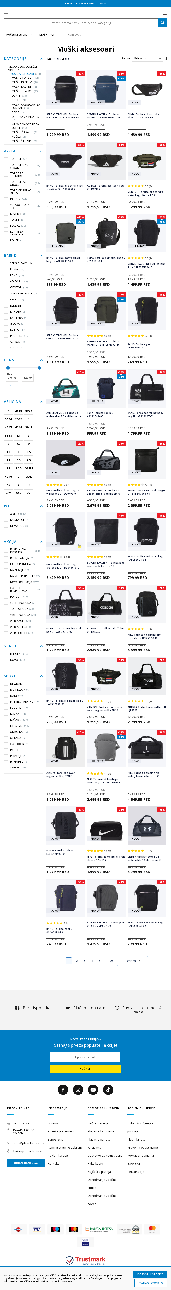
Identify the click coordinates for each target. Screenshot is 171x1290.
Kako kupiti (95, 1163)
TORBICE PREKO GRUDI (22, 192)
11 (8, 460)
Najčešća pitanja (99, 1172)
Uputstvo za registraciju (105, 1155)
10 (8, 452)
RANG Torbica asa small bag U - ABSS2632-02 (146, 924)
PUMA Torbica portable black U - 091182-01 (106, 259)
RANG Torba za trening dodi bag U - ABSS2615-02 (64, 630)
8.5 (29, 452)
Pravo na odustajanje (142, 1147)
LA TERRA (18, 317)
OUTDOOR (16, 744)
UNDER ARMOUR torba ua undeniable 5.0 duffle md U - (145, 858)
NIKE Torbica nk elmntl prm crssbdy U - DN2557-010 (145, 636)
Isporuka (133, 1163)
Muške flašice (25, 91)
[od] (12, 378)
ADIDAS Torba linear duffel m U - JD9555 (105, 630)
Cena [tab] (9, 360)
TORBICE (15, 159)
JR (28, 484)
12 (8, 468)
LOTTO (18, 329)
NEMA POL (16, 525)
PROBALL (19, 335)
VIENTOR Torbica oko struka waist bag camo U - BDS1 (105, 708)
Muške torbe (25, 77)
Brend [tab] (10, 256)
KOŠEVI (19, 136)
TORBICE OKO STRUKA (22, 166)
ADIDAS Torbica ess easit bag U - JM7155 (105, 187)
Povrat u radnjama (140, 1155)
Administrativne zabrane (65, 1147)
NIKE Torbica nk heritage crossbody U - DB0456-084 (103, 780)
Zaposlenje (56, 1139)
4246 (8, 476)
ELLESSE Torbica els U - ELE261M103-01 (60, 852)
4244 (18, 427)
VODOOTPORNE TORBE (22, 206)
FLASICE (15, 225)
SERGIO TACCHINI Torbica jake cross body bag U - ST (106, 564)
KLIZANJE (15, 713)
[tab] (26, 1111)
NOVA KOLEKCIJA (21, 582)
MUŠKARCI (47, 34)
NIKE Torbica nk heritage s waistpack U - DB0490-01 (63, 492)
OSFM (29, 468)
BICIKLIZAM (16, 689)
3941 (28, 427)
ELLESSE (18, 305)
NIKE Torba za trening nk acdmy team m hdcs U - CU (144, 774)
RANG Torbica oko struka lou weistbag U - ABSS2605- (64, 187)
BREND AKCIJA (19, 558)
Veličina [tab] (12, 402)
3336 (8, 419)
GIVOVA (17, 323)
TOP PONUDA (19, 609)
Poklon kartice (58, 1155)
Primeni (9, 386)
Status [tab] (11, 646)
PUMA (17, 269)
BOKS (13, 695)
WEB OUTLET (18, 633)
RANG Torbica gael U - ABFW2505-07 (60, 930)
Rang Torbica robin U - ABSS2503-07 (101, 414)
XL (18, 444)
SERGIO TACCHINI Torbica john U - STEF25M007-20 (106, 924)
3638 (8, 435)
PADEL (13, 750)
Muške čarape (25, 132)
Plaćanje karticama (101, 1131)
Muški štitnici (24, 141)
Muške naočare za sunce (25, 126)
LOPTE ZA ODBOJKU (22, 233)
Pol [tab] (7, 506)
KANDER (18, 311)
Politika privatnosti (61, 1131)
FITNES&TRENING (22, 701)
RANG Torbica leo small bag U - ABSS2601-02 (65, 702)
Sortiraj (126, 58)
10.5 (19, 468)
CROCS (17, 347)
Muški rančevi (25, 82)
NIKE (17, 299)
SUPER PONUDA (19, 602)
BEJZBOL (15, 683)
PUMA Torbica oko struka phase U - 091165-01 (143, 116)
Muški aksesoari (26, 74)
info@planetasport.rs (29, 1143)
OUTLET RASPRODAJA (22, 589)
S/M (8, 493)
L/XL (29, 476)
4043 (18, 411)
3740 (28, 411)
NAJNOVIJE (16, 570)
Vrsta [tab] (10, 151)
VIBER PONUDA (20, 615)
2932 (18, 419)
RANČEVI (15, 199)
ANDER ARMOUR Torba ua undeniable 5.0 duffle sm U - (63, 414)
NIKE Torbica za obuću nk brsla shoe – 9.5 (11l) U (106, 858)
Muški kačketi (25, 86)
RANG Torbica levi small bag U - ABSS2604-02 (146, 558)
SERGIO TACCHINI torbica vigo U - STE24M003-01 (146, 492)
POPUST (16, 596)
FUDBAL (16, 707)
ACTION (17, 341)
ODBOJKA (16, 732)
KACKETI (15, 213)
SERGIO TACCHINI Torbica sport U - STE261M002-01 (62, 337)
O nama (53, 1123)
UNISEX (15, 513)
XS (8, 484)
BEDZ (18, 112)
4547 (8, 427)
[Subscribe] (85, 1069)
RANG (17, 275)
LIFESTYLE (17, 726)
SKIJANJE (15, 768)
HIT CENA (16, 654)
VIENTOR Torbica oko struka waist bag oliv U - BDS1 (145, 193)
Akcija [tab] (10, 542)
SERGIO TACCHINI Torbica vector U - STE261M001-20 (103, 116)
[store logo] (81, 12)
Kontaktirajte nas (25, 1163)
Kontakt (53, 1163)
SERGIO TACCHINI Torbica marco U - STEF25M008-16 (103, 343)
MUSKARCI (16, 519)
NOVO (14, 660)
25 (112, 961)
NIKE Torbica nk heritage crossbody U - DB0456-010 (62, 566)
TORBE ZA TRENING (22, 175)
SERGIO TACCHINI (24, 263)
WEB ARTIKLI (17, 627)
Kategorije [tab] (15, 59)
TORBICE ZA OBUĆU (22, 183)
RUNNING (15, 762)
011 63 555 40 (24, 1123)
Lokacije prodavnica (27, 1151)
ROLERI (19, 100)
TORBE (13, 219)
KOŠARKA (16, 720)
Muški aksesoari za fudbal (26, 106)
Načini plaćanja (98, 1123)
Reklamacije (135, 1172)
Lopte (19, 95)
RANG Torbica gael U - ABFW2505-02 (142, 346)
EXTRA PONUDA (20, 564)
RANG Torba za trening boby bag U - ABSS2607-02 (146, 414)
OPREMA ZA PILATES (25, 118)
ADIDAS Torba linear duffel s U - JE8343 (147, 708)
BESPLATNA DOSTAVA (22, 551)
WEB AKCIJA (18, 621)
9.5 (18, 460)
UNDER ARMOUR (24, 293)
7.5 (29, 460)
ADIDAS (19, 281)
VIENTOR (19, 287)
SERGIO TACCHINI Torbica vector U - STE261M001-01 (62, 116)
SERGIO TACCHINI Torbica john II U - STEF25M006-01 (147, 265)
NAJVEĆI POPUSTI (22, 576)
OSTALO (15, 738)
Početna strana (17, 34)
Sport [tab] (10, 676)
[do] (28, 378)
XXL (18, 493)
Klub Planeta (136, 1139)
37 (28, 493)
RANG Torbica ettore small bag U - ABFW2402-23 (63, 259)
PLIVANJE (15, 756)
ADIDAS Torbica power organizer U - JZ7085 (60, 774)
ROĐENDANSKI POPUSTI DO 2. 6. (85, 3)
